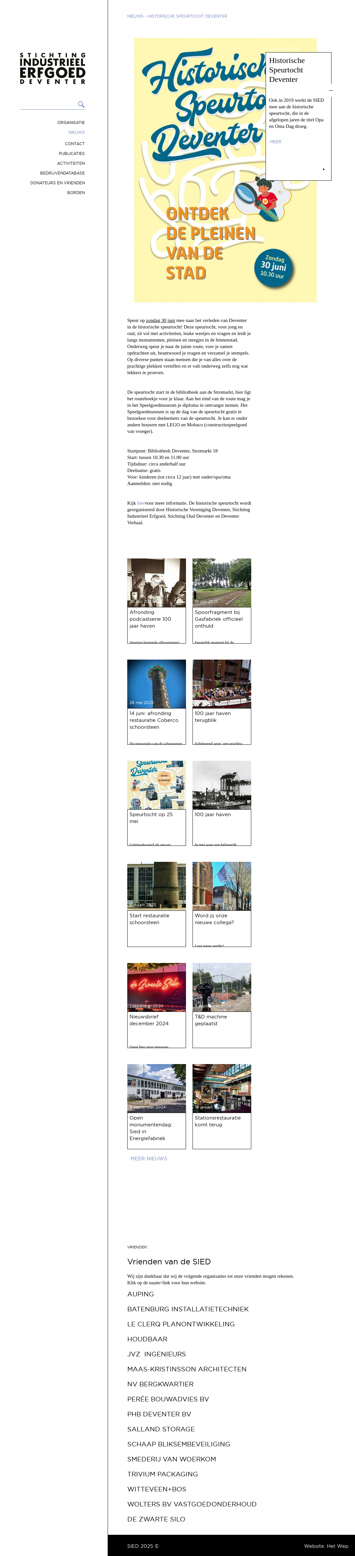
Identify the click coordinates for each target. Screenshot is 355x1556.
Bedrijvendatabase (62, 173)
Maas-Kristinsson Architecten (187, 1369)
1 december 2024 (146, 1006)
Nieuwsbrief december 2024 (149, 1020)
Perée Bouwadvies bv (168, 1399)
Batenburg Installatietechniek (188, 1309)
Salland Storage (161, 1429)
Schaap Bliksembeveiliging (178, 1444)
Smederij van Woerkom (171, 1459)
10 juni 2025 (206, 601)
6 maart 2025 (143, 905)
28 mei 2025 (142, 702)
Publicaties (72, 153)
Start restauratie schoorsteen (149, 919)
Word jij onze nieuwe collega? (214, 919)
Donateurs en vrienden (57, 183)
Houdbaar (147, 1339)
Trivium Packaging (162, 1474)
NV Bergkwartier (160, 1384)
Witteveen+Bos (156, 1489)
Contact (75, 144)
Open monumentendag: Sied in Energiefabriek (151, 1128)
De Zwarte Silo (156, 1519)
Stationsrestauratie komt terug (218, 1121)
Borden (76, 193)
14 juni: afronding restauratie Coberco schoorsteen (154, 720)
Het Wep (337, 1546)
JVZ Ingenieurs (156, 1354)
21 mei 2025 (206, 702)
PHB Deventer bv (159, 1414)
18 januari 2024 (209, 1107)
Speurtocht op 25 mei (151, 818)
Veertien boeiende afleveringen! (154, 642)
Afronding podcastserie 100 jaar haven (150, 619)
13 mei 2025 (141, 803)
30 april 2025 (208, 803)
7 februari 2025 (209, 905)
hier (141, 503)
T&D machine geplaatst (211, 1020)
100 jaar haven (213, 814)
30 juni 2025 (142, 601)
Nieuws (77, 132)
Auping (140, 1294)
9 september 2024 (213, 1006)
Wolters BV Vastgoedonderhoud (192, 1504)
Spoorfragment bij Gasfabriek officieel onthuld (219, 619)
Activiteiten (71, 163)
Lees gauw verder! (209, 946)
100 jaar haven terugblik (213, 716)
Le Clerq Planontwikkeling (181, 1324)
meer (276, 142)
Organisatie (71, 122)
